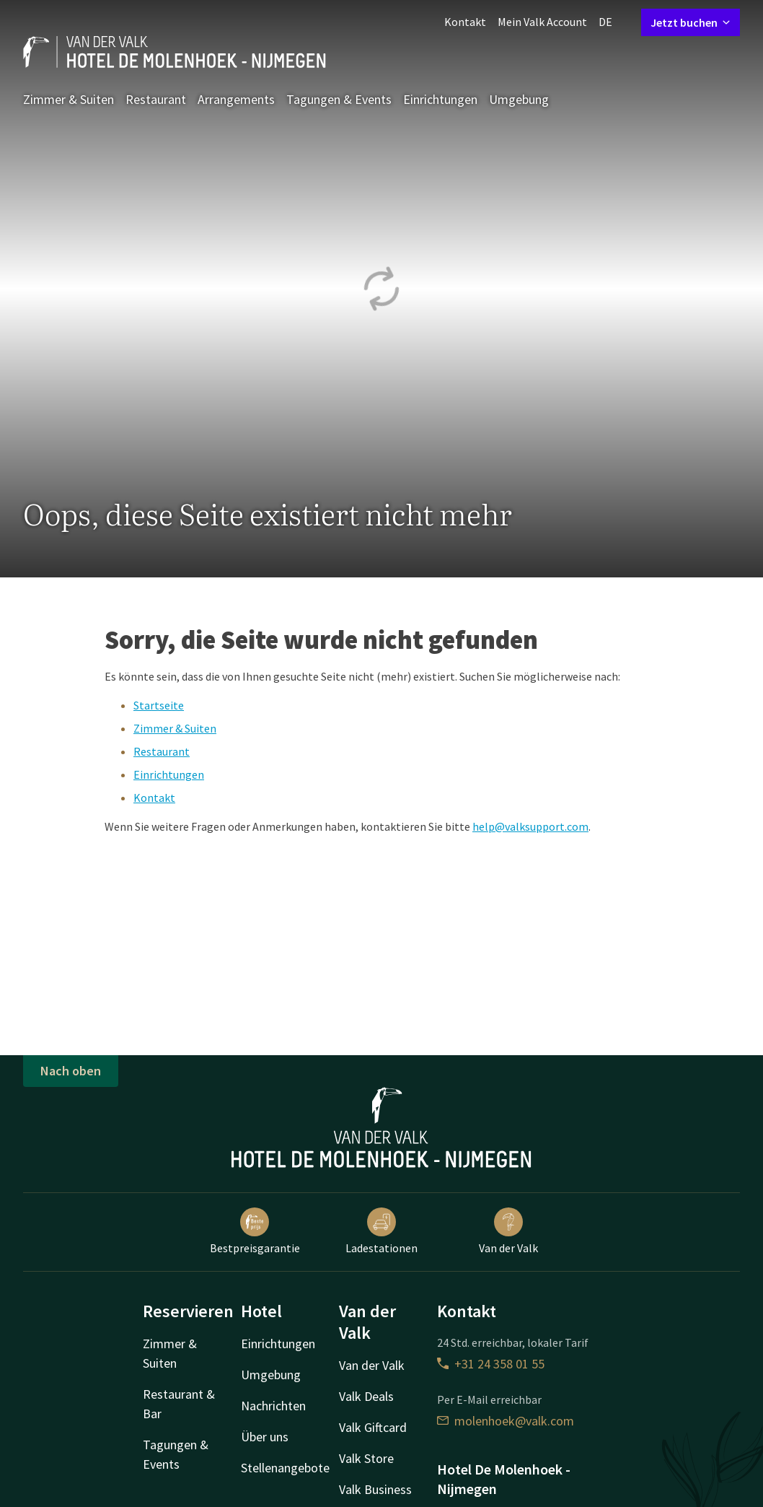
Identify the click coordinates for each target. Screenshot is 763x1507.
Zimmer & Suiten (68, 99)
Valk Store (366, 1458)
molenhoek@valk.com (505, 1420)
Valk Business (375, 1489)
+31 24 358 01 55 (490, 1363)
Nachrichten (273, 1405)
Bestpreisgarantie (255, 1231)
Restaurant (155, 99)
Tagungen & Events (339, 99)
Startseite (158, 705)
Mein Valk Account (542, 21)
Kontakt (465, 21)
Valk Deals (366, 1396)
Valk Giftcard (373, 1427)
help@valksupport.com (530, 826)
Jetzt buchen (690, 22)
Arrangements (236, 99)
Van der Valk (508, 1231)
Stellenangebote (285, 1467)
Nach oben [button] (70, 1070)
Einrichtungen (440, 99)
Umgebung (519, 99)
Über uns (264, 1436)
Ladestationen (381, 1231)
